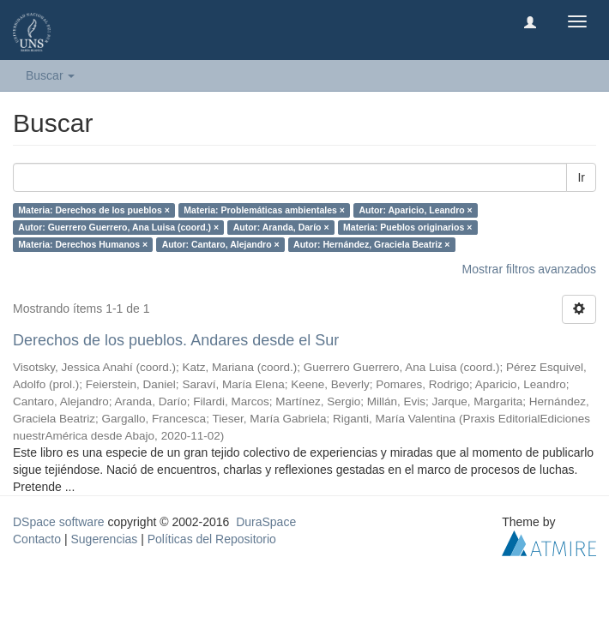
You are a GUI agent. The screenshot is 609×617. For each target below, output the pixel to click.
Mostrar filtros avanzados (529, 269)
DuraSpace (266, 522)
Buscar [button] (50, 75)
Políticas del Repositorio (212, 539)
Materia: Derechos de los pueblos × (94, 210)
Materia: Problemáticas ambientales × (264, 210)
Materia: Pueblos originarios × (407, 227)
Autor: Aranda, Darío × (281, 227)
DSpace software (59, 522)
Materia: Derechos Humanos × (83, 244)
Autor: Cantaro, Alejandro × (221, 244)
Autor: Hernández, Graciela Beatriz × (371, 244)
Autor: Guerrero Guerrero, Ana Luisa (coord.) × (118, 227)
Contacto (37, 539)
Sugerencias (103, 539)
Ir (581, 177)
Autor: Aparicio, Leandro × (415, 210)
